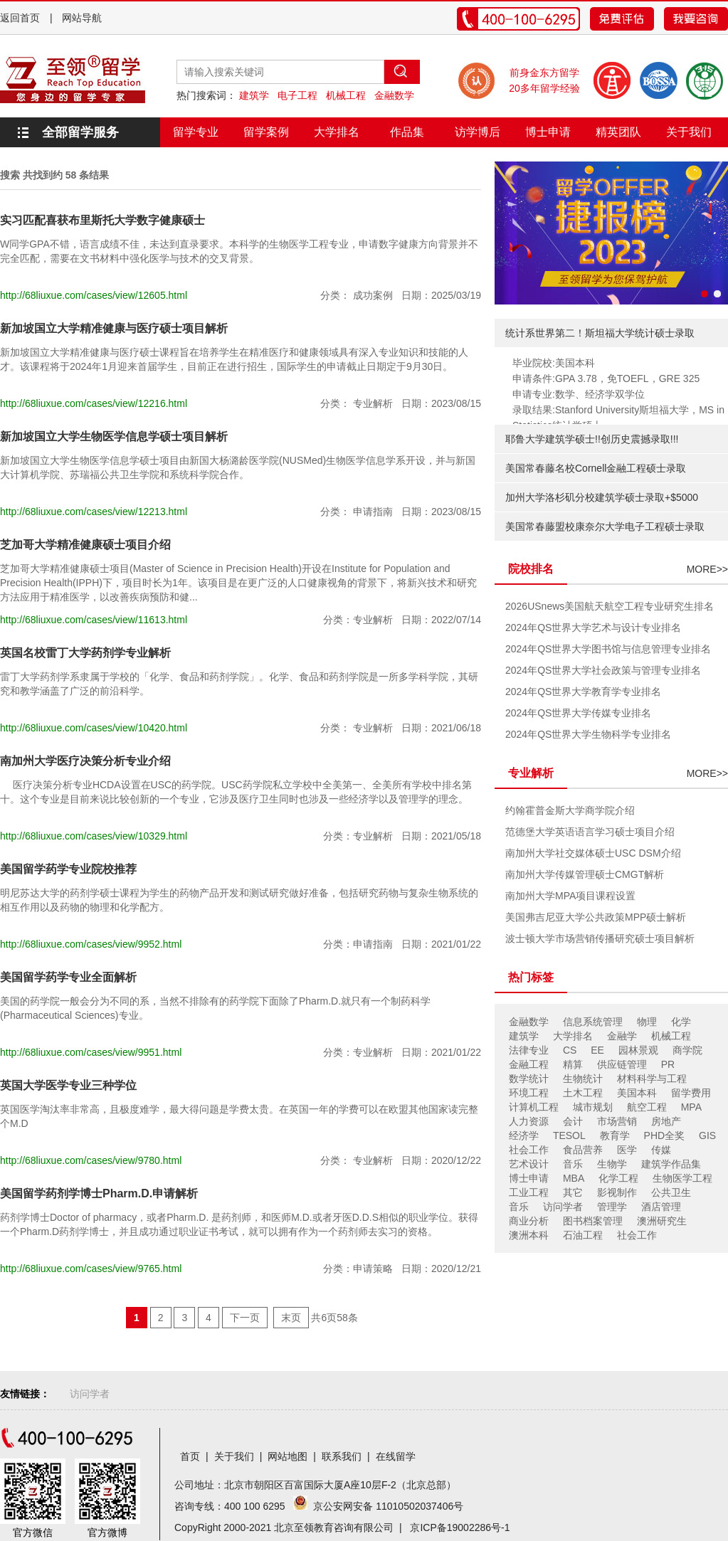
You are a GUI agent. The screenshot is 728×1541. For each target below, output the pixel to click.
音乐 (573, 1164)
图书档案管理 (593, 1221)
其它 (573, 1192)
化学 (681, 1021)
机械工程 (346, 95)
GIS (707, 1135)
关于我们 (689, 132)
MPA (691, 1107)
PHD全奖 (664, 1135)
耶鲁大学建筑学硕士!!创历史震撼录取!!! (591, 439)
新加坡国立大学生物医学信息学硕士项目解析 (114, 436)
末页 (291, 1317)
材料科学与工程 (652, 1078)
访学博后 (477, 132)
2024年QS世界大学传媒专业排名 (578, 713)
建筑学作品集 (671, 1164)
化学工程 (618, 1178)
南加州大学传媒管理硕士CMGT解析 (584, 874)
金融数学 (394, 95)
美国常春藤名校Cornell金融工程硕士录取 (595, 468)
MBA (573, 1178)
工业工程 (529, 1192)
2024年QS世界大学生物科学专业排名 (588, 734)
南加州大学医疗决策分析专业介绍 (85, 761)
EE (597, 1050)
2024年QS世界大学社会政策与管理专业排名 (603, 670)
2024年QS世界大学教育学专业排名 (583, 691)
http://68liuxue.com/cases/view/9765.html (90, 1268)
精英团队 (618, 132)
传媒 (661, 1149)
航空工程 (647, 1107)
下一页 (245, 1317)
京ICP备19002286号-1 (460, 1527)
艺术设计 (529, 1164)
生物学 (612, 1164)
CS (569, 1050)
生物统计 (583, 1078)
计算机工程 (534, 1107)
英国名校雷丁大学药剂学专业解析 (85, 653)
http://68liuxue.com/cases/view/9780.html (90, 1160)
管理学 (612, 1206)
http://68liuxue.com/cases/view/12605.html (93, 295)
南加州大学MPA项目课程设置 (570, 895)
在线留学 (396, 1456)
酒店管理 (661, 1206)
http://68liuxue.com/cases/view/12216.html (93, 403)
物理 (647, 1021)
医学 (627, 1149)
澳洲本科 (529, 1235)
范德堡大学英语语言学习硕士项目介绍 (590, 831)
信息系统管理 (593, 1021)
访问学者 (563, 1206)
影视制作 (617, 1192)
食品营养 (583, 1149)
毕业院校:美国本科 (553, 363)
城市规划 (593, 1107)
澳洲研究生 (662, 1221)
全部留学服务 (80, 132)
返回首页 (20, 17)
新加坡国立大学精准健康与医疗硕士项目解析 (114, 328)
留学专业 (195, 132)
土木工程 (583, 1092)
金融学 (622, 1036)
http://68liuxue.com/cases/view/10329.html (93, 836)
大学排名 (336, 132)
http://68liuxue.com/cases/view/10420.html (93, 728)
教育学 (615, 1135)
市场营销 (617, 1121)
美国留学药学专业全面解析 (68, 977)
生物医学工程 (682, 1178)
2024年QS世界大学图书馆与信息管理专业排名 (608, 649)
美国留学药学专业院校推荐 (68, 869)
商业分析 (529, 1221)
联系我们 (342, 1456)
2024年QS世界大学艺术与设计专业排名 (593, 627)
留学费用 (691, 1092)
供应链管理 (622, 1064)
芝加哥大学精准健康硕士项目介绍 (85, 545)
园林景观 (638, 1050)
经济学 (524, 1135)
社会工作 (529, 1149)
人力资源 (529, 1121)
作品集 (407, 132)
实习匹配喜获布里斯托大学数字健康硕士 (102, 220)
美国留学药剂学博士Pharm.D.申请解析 (99, 1193)
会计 (573, 1121)
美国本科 (637, 1092)
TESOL (569, 1135)
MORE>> (707, 569)
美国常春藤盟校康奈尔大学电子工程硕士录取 (605, 526)
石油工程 (583, 1235)
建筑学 (254, 95)
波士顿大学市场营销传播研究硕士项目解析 (600, 938)
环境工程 (529, 1092)
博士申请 (548, 132)
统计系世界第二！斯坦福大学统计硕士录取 (600, 333)
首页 (190, 1456)
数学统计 (529, 1078)
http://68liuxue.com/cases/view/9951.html (90, 1052)
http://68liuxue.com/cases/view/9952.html (90, 944)
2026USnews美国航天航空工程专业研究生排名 (609, 606)
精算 (573, 1064)
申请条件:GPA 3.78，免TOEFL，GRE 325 (606, 378)
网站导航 (82, 17)
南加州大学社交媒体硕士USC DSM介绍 (593, 853)
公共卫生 (671, 1192)
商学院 (687, 1050)
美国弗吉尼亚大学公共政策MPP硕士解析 (595, 917)
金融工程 (529, 1064)
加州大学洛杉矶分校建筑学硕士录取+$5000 (601, 497)
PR (668, 1064)
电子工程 (297, 95)
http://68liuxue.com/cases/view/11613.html (93, 619)
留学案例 (266, 132)
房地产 (666, 1121)
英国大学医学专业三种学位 (68, 1085)
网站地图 (287, 1456)
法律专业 (529, 1050)
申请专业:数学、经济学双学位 (578, 394)
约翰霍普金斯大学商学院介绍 (570, 810)
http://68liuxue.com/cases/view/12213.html (93, 511)
